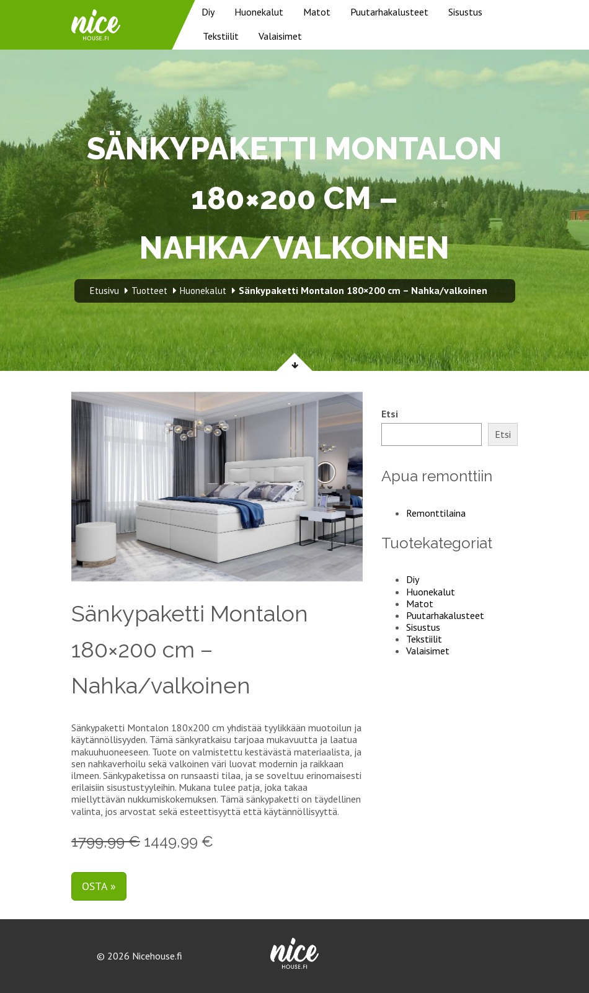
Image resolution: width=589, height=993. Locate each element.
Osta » (99, 886)
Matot (316, 12)
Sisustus (465, 12)
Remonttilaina (436, 513)
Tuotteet (149, 290)
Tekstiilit (221, 36)
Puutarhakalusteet (389, 12)
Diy (208, 12)
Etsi (389, 414)
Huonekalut (258, 12)
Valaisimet (280, 36)
